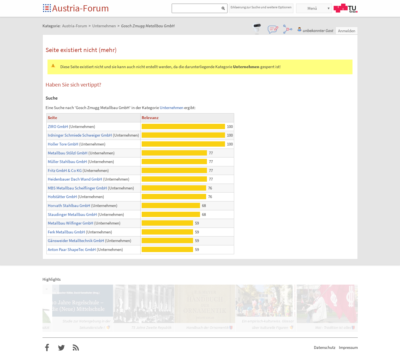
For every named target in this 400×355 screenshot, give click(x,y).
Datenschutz (324, 347)
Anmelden (346, 30)
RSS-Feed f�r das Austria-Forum (75, 347)
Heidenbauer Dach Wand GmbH (75, 179)
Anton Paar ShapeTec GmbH (72, 249)
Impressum (348, 347)
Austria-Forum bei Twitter (61, 347)
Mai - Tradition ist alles (333, 327)
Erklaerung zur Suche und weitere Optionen (261, 7)
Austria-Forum (80, 8)
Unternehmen (171, 107)
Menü (312, 8)
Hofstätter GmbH (62, 196)
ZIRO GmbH (58, 126)
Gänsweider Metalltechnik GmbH (76, 240)
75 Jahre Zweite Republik (151, 327)
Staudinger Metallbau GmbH (72, 214)
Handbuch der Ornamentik (207, 327)
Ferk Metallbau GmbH (66, 232)
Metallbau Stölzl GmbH (68, 153)
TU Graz (346, 8)
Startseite (47, 8)
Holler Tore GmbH (63, 144)
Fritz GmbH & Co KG (65, 170)
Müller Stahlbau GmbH (67, 161)
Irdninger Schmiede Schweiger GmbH (80, 135)
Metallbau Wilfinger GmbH (70, 223)
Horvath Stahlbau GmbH (69, 205)
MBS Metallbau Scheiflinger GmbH (77, 188)
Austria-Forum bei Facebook (46, 347)
